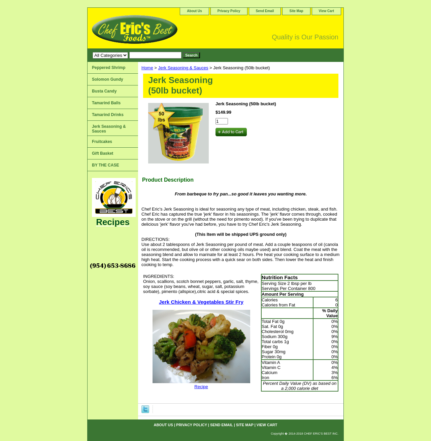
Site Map (296, 11)
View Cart (326, 11)
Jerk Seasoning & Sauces (183, 67)
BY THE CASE (105, 165)
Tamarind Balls (106, 103)
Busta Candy (104, 91)
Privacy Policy (229, 11)
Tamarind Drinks (108, 114)
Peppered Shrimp (108, 67)
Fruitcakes (102, 141)
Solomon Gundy (107, 79)
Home (147, 67)
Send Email (265, 11)
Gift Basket (102, 153)
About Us (194, 11)
